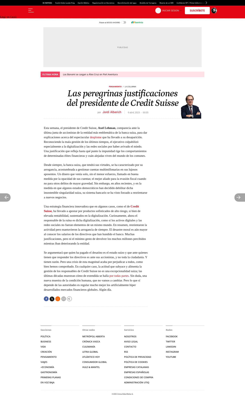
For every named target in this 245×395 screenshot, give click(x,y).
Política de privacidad (137, 356)
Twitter (170, 341)
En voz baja (47, 382)
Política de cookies (136, 362)
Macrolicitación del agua (127, 3)
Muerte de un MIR (166, 3)
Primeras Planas (51, 377)
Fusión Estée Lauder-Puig (65, 3)
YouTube (171, 356)
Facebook (172, 336)
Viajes (44, 362)
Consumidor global (94, 362)
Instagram (172, 351)
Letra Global (90, 351)
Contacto (130, 346)
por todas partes (119, 275)
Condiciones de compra (138, 377)
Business (46, 341)
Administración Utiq (136, 382)
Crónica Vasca (91, 341)
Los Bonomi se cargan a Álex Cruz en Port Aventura (90, 74)
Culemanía (88, 346)
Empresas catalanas (136, 367)
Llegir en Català (8, 16)
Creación (46, 351)
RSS (126, 351)
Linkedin (171, 346)
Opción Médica (83, 3)
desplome (96, 137)
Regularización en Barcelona (103, 3)
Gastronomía (49, 372)
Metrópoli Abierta (93, 336)
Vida (43, 346)
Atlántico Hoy (91, 356)
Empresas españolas (136, 372)
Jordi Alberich (112, 112)
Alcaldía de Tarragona (148, 3)
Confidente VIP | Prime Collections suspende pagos (196, 3)
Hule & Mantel (91, 367)
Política (45, 336)
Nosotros (130, 336)
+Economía (47, 367)
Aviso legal (131, 341)
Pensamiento (115, 86)
